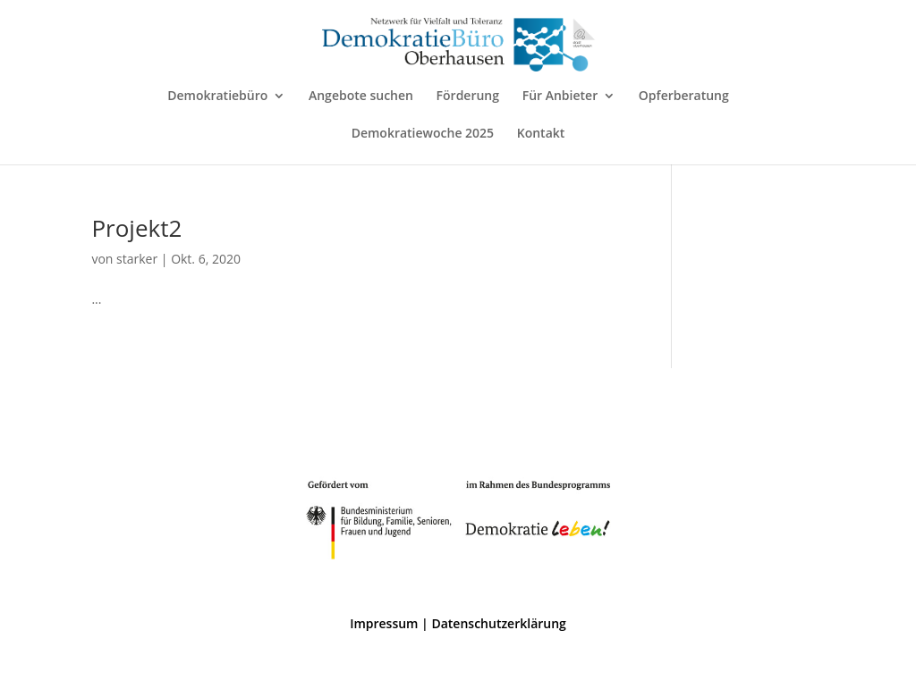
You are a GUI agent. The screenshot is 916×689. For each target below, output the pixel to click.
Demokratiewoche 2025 (423, 134)
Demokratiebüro (217, 96)
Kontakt (541, 134)
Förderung (468, 96)
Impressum (384, 623)
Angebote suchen (361, 96)
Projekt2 (136, 228)
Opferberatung (684, 96)
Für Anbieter (560, 96)
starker (136, 258)
